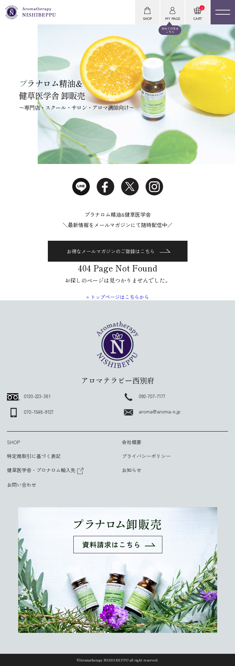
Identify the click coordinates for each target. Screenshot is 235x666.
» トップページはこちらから (117, 296)
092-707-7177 (143, 395)
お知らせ (131, 469)
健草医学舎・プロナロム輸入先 (45, 469)
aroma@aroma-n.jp (151, 411)
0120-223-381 (29, 395)
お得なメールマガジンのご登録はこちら (118, 251)
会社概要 (131, 442)
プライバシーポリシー (146, 455)
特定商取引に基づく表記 (34, 455)
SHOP (13, 442)
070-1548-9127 (30, 411)
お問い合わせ (21, 484)
